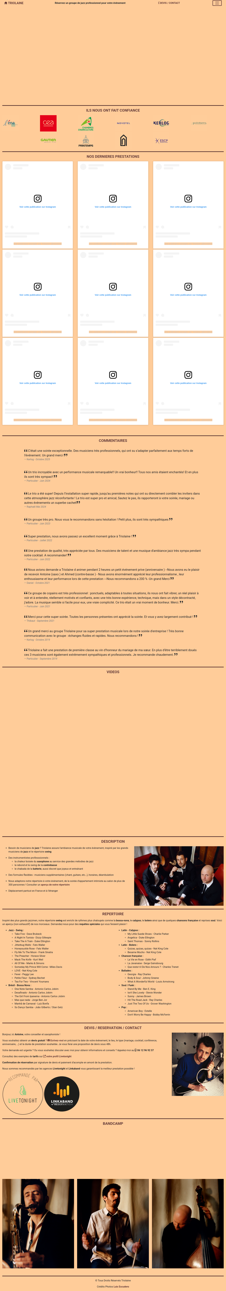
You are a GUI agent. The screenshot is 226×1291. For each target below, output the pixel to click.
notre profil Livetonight (57, 1056)
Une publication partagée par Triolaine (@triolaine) (38, 243)
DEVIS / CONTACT (169, 3)
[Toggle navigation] (217, 3)
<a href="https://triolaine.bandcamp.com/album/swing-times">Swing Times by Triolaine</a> (113, 1151)
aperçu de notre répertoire (55, 884)
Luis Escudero (121, 1286)
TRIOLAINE (13, 3)
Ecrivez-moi (55, 1040)
